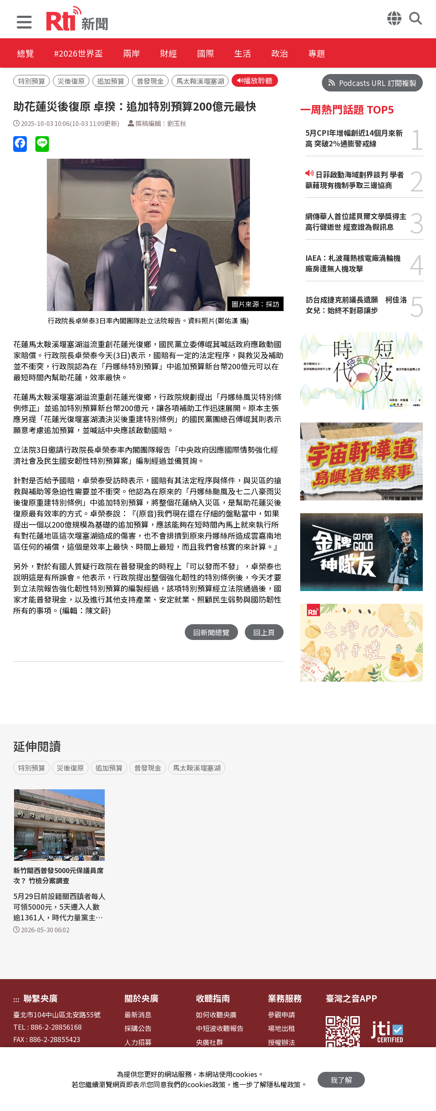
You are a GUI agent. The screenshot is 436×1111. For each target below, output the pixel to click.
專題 (326, 53)
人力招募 (138, 1042)
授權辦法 (281, 1042)
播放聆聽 (254, 80)
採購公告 (138, 1028)
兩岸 (134, 53)
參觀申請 (281, 1015)
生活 (249, 53)
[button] (24, 23)
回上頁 (264, 632)
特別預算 (31, 81)
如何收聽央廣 (216, 1015)
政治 (287, 53)
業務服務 (285, 998)
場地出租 (281, 1028)
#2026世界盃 (80, 53)
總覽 (25, 53)
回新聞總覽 (211, 632)
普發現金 (150, 81)
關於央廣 (141, 998)
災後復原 (71, 81)
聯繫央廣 (40, 998)
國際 (211, 53)
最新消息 (138, 1015)
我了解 (341, 1079)
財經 (172, 53)
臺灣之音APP (351, 998)
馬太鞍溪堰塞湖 (200, 81)
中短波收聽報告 (220, 1028)
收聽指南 (213, 998)
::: (16, 999)
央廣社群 (209, 1042)
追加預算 (110, 81)
